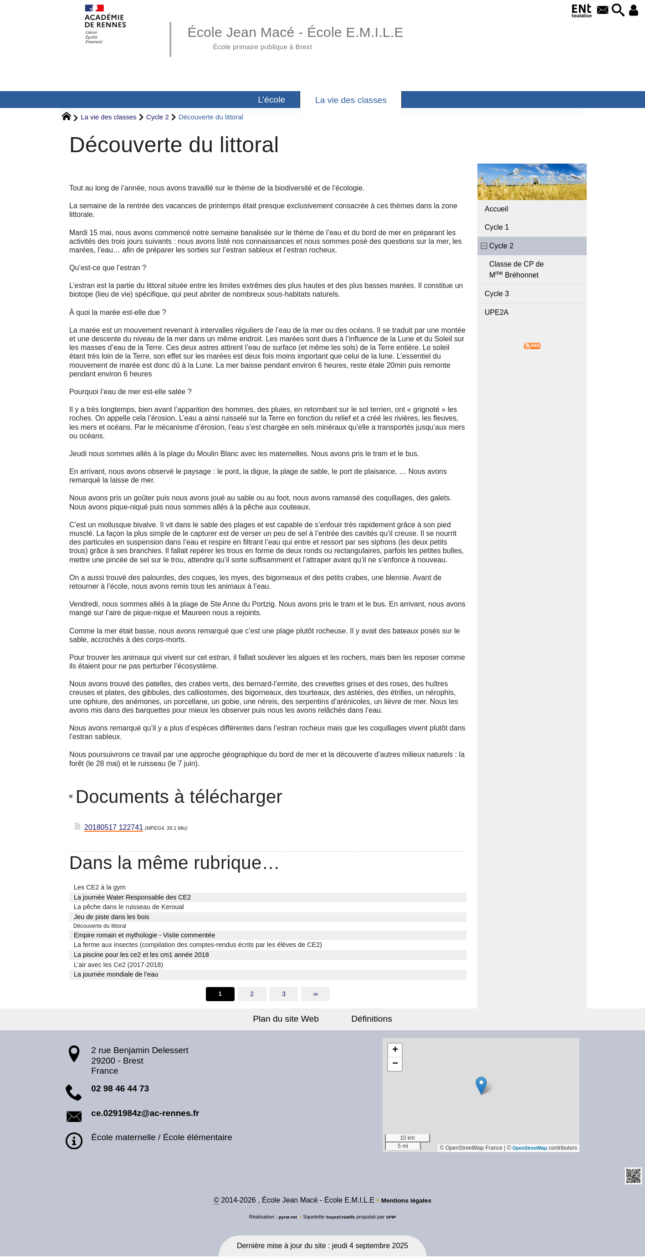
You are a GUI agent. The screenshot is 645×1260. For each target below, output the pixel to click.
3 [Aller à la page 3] (284, 995)
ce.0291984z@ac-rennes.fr (145, 1115)
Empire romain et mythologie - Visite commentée (144, 936)
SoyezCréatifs (341, 1220)
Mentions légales (406, 1204)
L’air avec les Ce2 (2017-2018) (118, 966)
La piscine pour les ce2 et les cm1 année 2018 (141, 956)
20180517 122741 (113, 827)
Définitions (365, 1021)
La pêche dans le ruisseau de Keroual (129, 906)
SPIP (395, 1220)
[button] (612, 10)
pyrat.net (284, 1220)
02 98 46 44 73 (120, 1091)
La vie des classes (109, 117)
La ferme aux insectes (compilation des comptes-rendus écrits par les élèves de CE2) (198, 946)
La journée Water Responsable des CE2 (132, 897)
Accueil (496, 209)
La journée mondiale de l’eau (116, 975)
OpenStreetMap (527, 1150)
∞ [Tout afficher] (316, 995)
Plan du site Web (292, 1021)
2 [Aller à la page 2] (251, 995)
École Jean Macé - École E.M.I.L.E (313, 36)
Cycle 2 (157, 117)
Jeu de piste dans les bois (111, 917)
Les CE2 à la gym (100, 887)
